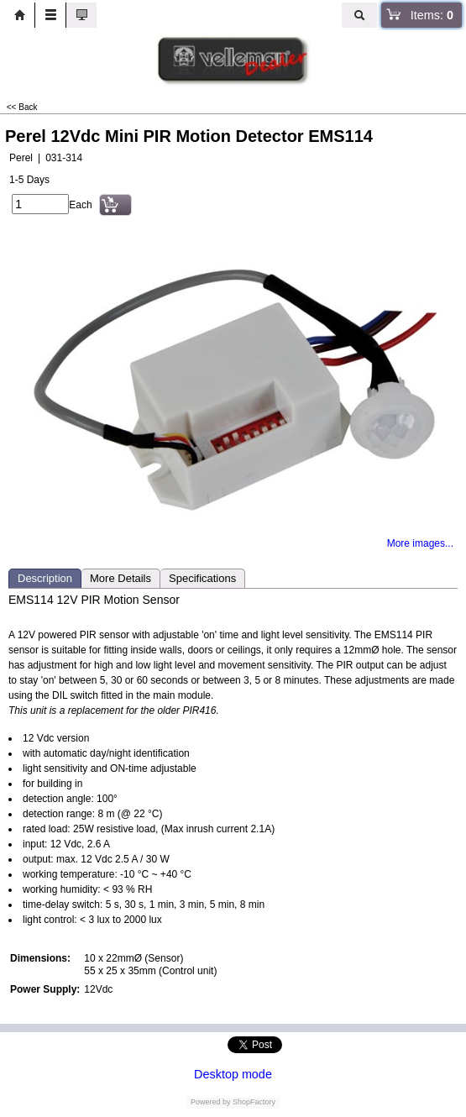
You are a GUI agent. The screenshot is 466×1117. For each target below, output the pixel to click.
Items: (432, 15)
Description (45, 578)
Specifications (202, 578)
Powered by (211, 1102)
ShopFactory (253, 1102)
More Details (120, 578)
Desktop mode (233, 1074)
